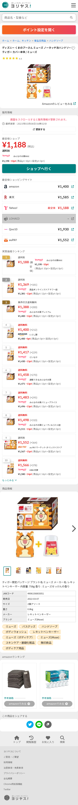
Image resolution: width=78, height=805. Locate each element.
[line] (39, 725)
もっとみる (9, 480)
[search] (72, 17)
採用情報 (8, 762)
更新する (39, 129)
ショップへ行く (39, 168)
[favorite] (73, 48)
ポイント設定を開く (39, 30)
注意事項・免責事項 (13, 768)
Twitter (7, 789)
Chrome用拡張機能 (13, 784)
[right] (73, 529)
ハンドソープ (56, 40)
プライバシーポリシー (14, 773)
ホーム (5, 40)
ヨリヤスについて (12, 751)
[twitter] (30, 725)
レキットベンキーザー (46, 631)
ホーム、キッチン (21, 40)
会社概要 (8, 778)
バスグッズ (28, 626)
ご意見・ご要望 (11, 757)
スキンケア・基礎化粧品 (20, 642)
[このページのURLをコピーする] (48, 724)
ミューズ (11, 626)
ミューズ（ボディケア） (20, 637)
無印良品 (46, 642)
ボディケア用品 (15, 648)
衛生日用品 (40, 40)
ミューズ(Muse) (49, 637)
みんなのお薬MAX (21, 156)
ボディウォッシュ (16, 631)
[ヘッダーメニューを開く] (72, 5)
